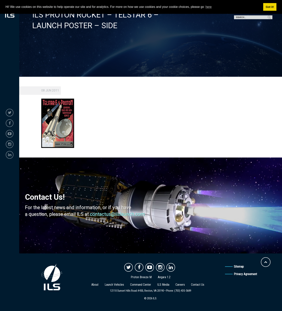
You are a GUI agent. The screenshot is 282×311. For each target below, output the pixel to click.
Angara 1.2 (164, 277)
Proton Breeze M (141, 277)
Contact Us (197, 284)
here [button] (208, 6)
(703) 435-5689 (182, 290)
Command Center (140, 284)
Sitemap (239, 266)
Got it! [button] (270, 6)
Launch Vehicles (114, 284)
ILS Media (163, 284)
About (94, 284)
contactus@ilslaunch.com (117, 214)
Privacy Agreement (245, 274)
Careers (180, 284)
